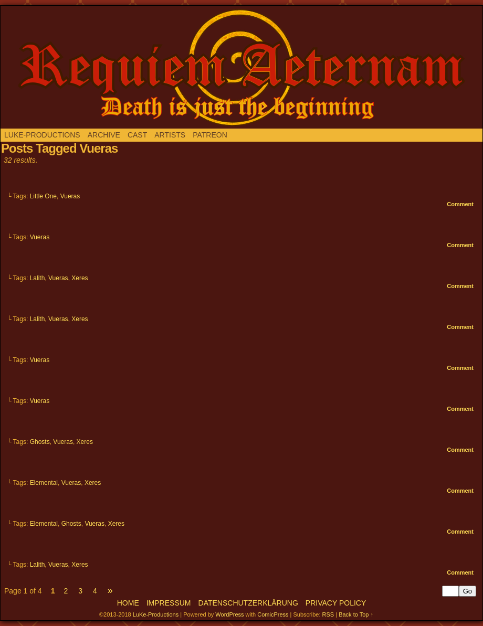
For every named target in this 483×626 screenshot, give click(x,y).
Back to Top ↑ (356, 614)
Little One (43, 196)
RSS (328, 614)
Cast (137, 135)
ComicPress (272, 614)
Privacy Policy (336, 603)
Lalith (37, 278)
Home (128, 603)
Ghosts (40, 441)
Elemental (44, 482)
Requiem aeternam (241, 67)
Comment (460, 204)
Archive (104, 135)
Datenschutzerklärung (248, 603)
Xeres (79, 278)
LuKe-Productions (42, 135)
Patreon (210, 135)
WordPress (229, 614)
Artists (169, 135)
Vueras (70, 196)
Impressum (168, 603)
